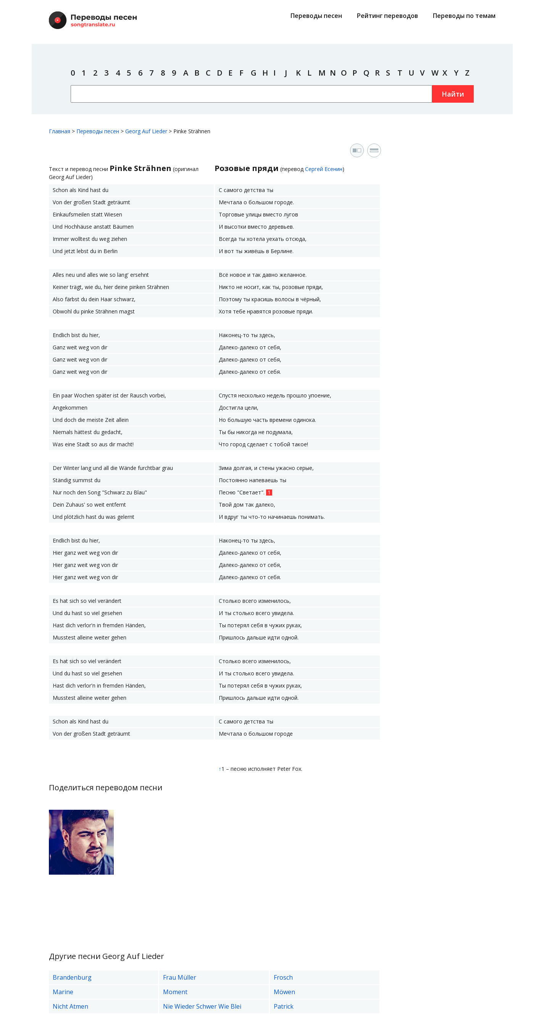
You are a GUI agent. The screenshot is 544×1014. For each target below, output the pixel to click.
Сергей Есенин (323, 169)
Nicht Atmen (70, 1006)
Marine (63, 992)
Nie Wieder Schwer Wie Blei (202, 1006)
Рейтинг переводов (387, 15)
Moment (175, 992)
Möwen (284, 992)
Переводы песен (316, 15)
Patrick (284, 1006)
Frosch (283, 977)
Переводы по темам (464, 15)
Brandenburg (72, 977)
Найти (453, 93)
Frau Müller (179, 977)
